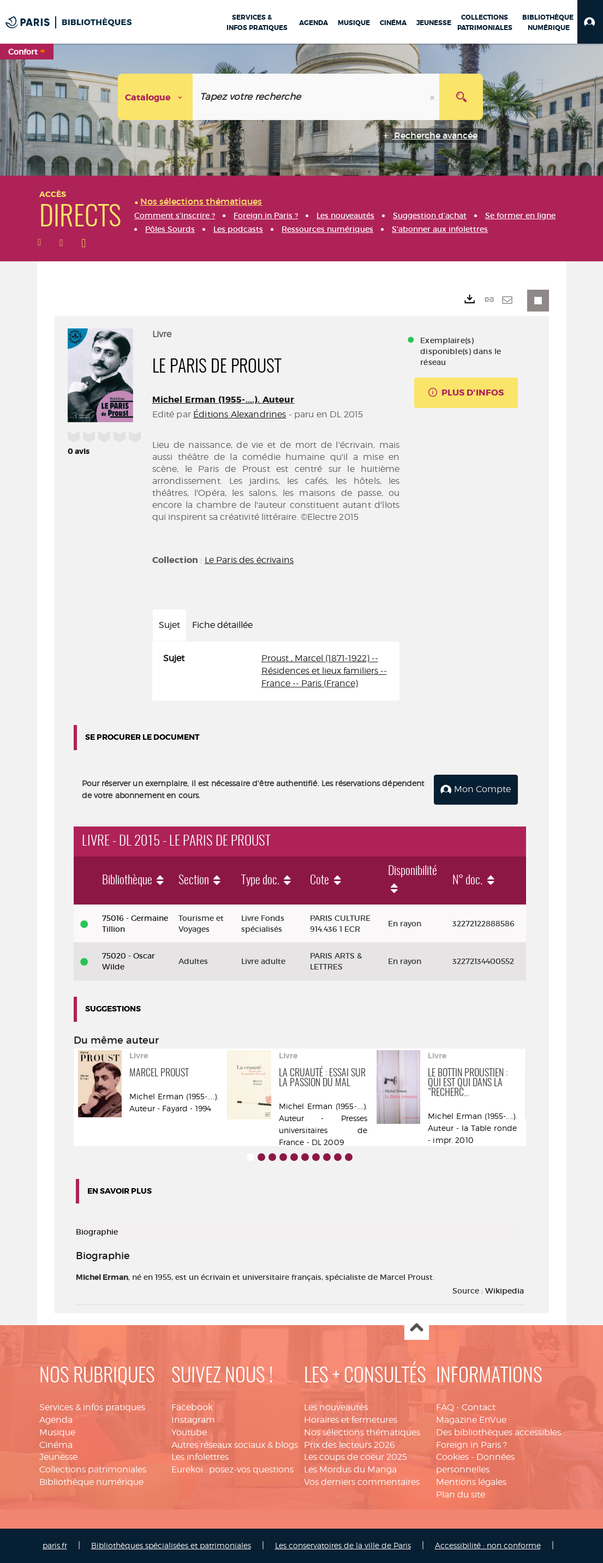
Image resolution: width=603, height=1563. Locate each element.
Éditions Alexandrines (239, 414)
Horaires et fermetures (350, 1420)
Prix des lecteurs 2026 (349, 1445)
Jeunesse (58, 1457)
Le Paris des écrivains (249, 560)
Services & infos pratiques (92, 1407)
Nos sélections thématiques (362, 1432)
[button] (590, 22)
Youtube (189, 1432)
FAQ (445, 1407)
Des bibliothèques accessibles (498, 1432)
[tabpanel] (276, 671)
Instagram (193, 1420)
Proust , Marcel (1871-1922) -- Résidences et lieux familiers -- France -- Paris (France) (324, 670)
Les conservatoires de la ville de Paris (343, 1545)
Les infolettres (200, 1457)
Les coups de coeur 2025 (355, 1457)
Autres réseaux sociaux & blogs (234, 1445)
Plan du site (460, 1494)
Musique (57, 1432)
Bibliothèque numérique (91, 1482)
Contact (478, 1407)
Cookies (452, 1457)
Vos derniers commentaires (362, 1482)
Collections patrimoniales (92, 1469)
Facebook (192, 1407)
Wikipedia (504, 1291)
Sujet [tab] (169, 625)
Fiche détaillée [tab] (222, 625)
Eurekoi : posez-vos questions (232, 1469)
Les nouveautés (336, 1407)
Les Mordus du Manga (350, 1469)
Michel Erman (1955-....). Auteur (223, 399)
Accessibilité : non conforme (488, 1545)
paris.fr (55, 1545)
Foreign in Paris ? (471, 1445)
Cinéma (56, 1445)
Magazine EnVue (471, 1420)
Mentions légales (471, 1482)
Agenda (56, 1420)
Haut (416, 1328)
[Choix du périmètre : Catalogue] (155, 97)
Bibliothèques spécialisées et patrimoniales (171, 1545)
